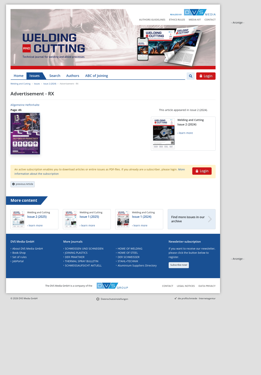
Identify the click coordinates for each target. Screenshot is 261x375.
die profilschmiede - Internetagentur (197, 298)
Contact (210, 19)
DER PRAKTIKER (74, 257)
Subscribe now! (178, 264)
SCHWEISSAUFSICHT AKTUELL (83, 265)
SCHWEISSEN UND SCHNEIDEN (84, 248)
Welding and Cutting (20, 83)
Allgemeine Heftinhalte (25, 105)
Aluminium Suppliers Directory (137, 265)
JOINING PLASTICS (76, 252)
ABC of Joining (96, 75)
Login (205, 76)
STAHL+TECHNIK (128, 261)
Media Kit (195, 19)
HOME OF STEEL (128, 252)
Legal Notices (186, 286)
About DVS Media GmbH (27, 248)
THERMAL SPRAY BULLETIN (81, 261)
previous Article (22, 184)
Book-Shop (19, 252)
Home (18, 75)
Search (54, 75)
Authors (72, 75)
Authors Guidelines (152, 19)
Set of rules (19, 257)
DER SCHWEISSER (129, 257)
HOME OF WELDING (130, 248)
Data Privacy (207, 286)
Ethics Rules (177, 19)
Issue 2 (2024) (49, 83)
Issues (34, 75)
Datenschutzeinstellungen (114, 299)
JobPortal (18, 261)
